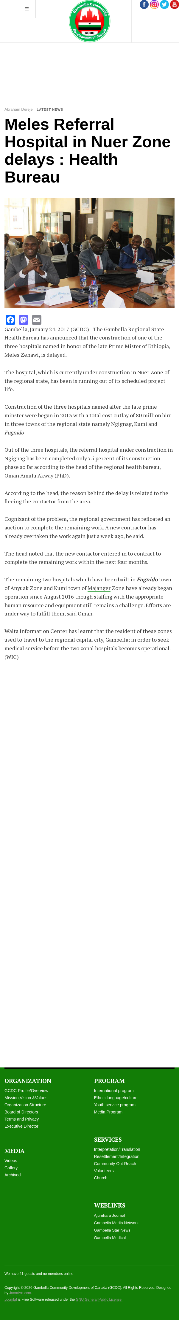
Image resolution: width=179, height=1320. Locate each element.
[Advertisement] (91, 59)
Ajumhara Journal (109, 1215)
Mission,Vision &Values (25, 1097)
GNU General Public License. (99, 1299)
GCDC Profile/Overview (26, 1090)
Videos (10, 1160)
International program (114, 1090)
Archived (12, 1175)
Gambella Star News (112, 1230)
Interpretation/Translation (117, 1149)
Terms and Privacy (21, 1119)
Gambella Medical (110, 1237)
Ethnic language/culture (116, 1097)
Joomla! (10, 1299)
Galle (9, 1167)
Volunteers (104, 1170)
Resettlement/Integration (117, 1156)
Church (101, 1177)
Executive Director (21, 1126)
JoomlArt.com (20, 1293)
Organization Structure (25, 1104)
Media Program (108, 1112)
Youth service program (115, 1104)
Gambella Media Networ (115, 1223)
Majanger (99, 587)
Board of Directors (21, 1112)
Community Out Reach (115, 1163)
